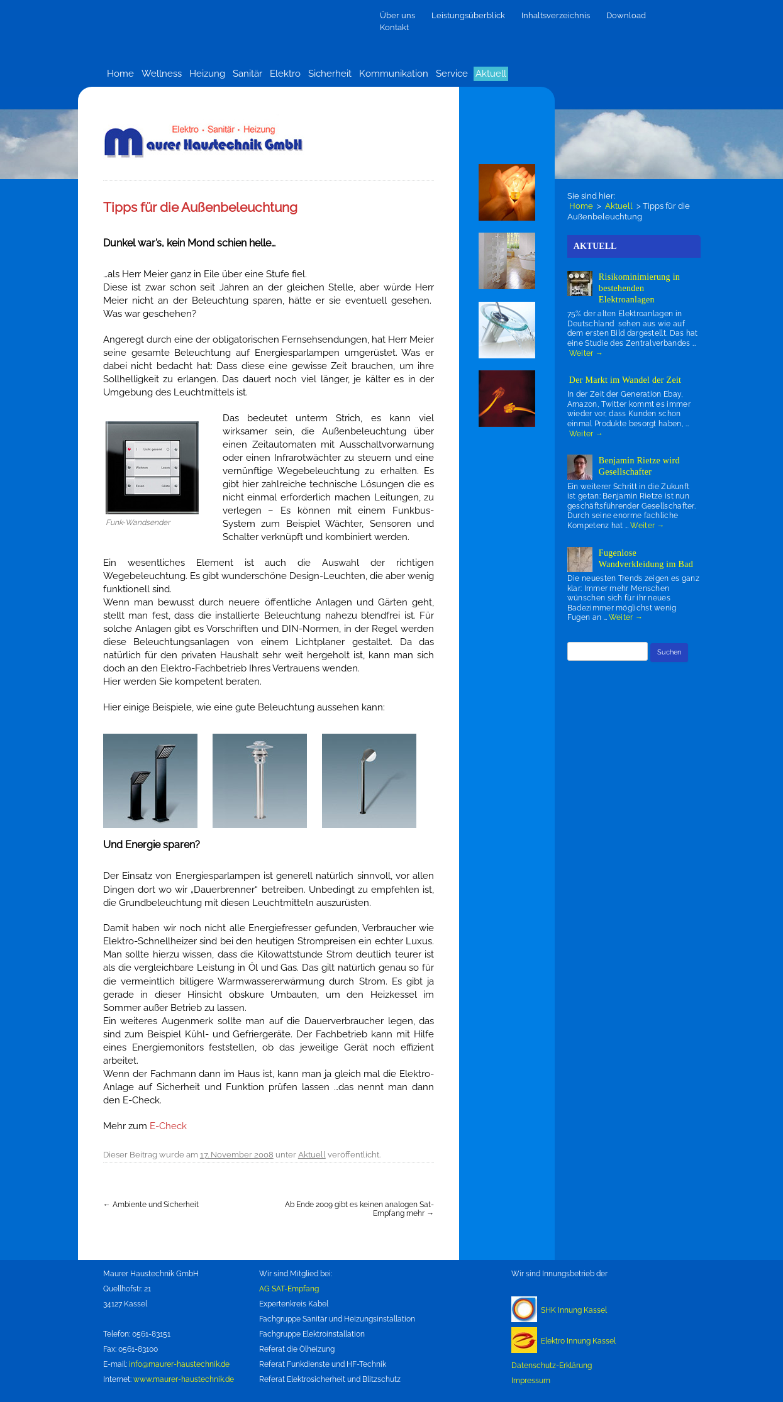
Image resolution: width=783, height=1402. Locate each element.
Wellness (162, 73)
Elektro (285, 73)
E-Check (168, 1125)
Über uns (397, 15)
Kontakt (394, 27)
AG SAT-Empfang (289, 1288)
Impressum (530, 1380)
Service (452, 73)
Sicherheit (330, 73)
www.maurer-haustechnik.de (183, 1379)
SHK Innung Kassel (574, 1310)
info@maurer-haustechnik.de (179, 1364)
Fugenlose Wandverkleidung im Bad (646, 558)
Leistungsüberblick (468, 15)
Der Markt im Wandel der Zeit (625, 380)
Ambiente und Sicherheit (151, 1204)
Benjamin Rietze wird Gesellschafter (639, 466)
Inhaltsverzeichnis (555, 15)
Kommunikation (393, 73)
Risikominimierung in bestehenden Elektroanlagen (639, 288)
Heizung (207, 73)
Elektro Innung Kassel (578, 1341)
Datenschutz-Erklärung (551, 1365)
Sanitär (247, 73)
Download (626, 15)
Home (120, 73)
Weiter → (586, 353)
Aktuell (490, 73)
